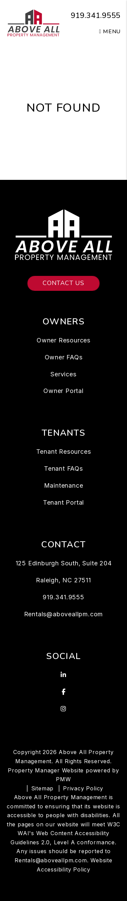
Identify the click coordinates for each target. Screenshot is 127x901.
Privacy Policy (83, 788)
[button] (63, 675)
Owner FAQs (64, 357)
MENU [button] (110, 31)
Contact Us (63, 283)
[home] (33, 22)
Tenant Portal (63, 502)
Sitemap (42, 788)
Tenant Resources (63, 451)
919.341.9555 (96, 16)
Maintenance (63, 485)
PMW (63, 779)
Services (63, 374)
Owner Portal (63, 390)
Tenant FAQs (63, 468)
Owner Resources (63, 340)
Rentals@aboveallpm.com (63, 614)
